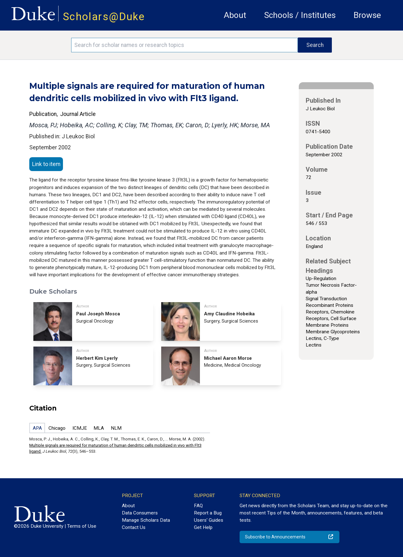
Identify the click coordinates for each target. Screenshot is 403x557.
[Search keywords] (184, 45)
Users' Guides (208, 520)
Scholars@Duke (104, 16)
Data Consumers (140, 513)
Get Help (203, 527)
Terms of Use (81, 526)
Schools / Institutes (300, 15)
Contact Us (133, 527)
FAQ (198, 505)
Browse (367, 15)
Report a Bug (208, 513)
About (235, 15)
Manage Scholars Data (146, 520)
